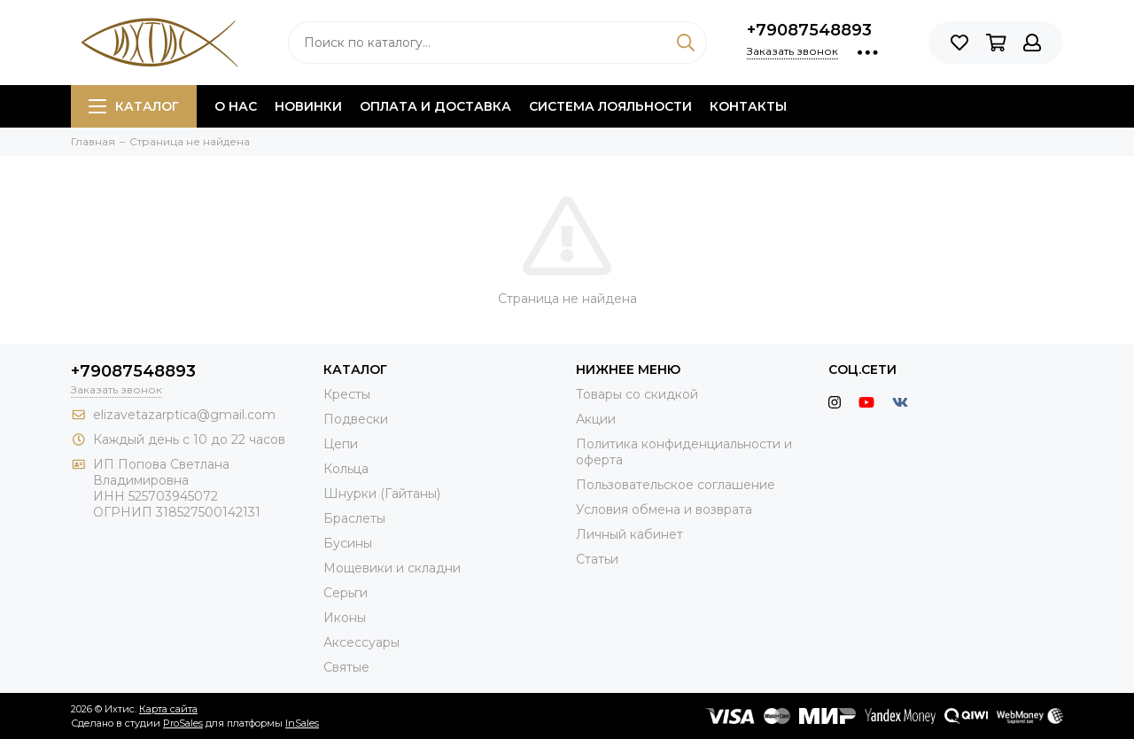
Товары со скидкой (637, 394)
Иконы (344, 618)
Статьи (597, 559)
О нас (235, 106)
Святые (346, 667)
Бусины (347, 543)
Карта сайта (168, 709)
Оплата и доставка (435, 106)
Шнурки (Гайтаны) (381, 494)
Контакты (748, 106)
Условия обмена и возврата (664, 509)
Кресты (346, 394)
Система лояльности (610, 106)
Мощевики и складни (392, 568)
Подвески (355, 419)
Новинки (308, 106)
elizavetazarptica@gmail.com (184, 415)
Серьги (345, 593)
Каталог (134, 106)
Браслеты (354, 518)
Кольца (346, 469)
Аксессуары (361, 642)
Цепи (340, 444)
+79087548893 (809, 30)
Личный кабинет (629, 534)
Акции (596, 419)
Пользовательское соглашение (675, 485)
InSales (302, 723)
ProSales (183, 723)
